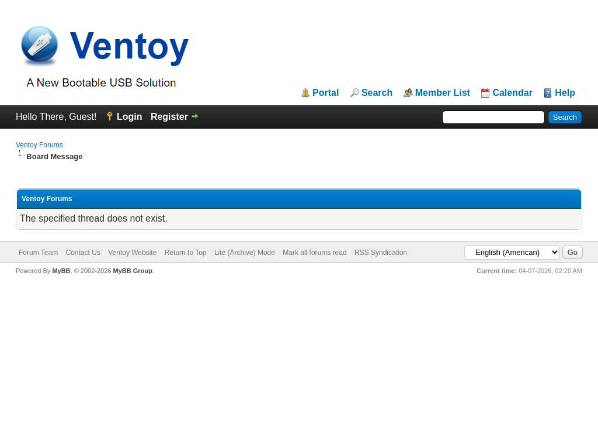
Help (565, 93)
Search (376, 93)
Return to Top (186, 253)
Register (169, 117)
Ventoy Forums (39, 145)
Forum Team (38, 253)
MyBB (61, 270)
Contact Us (82, 253)
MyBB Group (132, 270)
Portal (325, 93)
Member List (442, 93)
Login (129, 117)
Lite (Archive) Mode (244, 253)
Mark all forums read (314, 253)
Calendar (512, 93)
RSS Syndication (380, 253)
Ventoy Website (132, 253)
